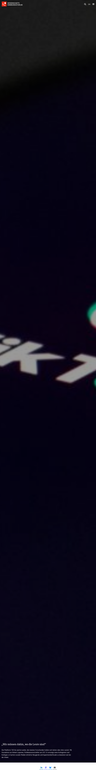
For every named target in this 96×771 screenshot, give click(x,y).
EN (89, 4)
